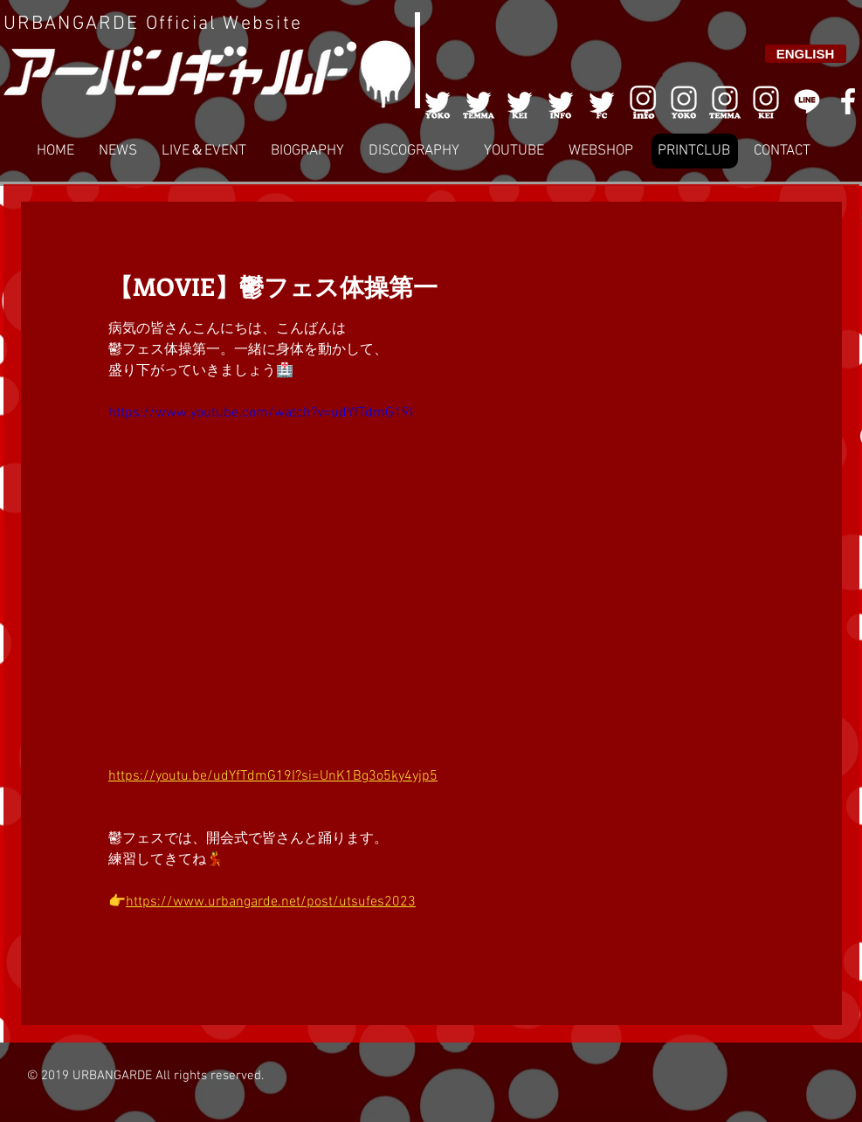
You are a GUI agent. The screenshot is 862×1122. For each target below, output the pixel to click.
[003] (519, 101)
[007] (724, 101)
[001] (437, 101)
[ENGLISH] (805, 54)
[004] (560, 101)
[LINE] (807, 101)
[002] (478, 101)
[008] (765, 101)
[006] (642, 101)
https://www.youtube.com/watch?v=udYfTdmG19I (260, 413)
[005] (601, 101)
